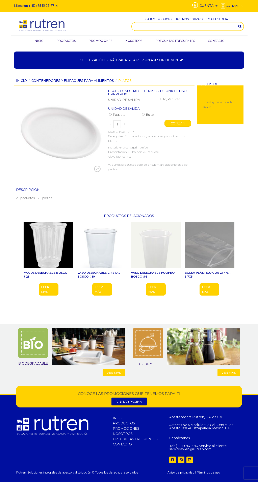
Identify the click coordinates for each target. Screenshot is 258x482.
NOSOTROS (134, 41)
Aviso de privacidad (180, 472)
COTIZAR (177, 123)
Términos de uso (208, 472)
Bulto (148, 115)
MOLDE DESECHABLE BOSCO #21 (45, 274)
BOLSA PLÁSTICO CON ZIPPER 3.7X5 (208, 274)
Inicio (21, 81)
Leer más (45, 289)
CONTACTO (216, 41)
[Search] (239, 26)
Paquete (117, 115)
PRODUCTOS (66, 41)
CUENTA (208, 5)
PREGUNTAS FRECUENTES (175, 41)
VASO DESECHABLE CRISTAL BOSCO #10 (98, 274)
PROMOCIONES (100, 41)
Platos (125, 81)
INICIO (39, 41)
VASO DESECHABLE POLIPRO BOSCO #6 (153, 274)
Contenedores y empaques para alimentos (72, 81)
